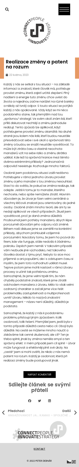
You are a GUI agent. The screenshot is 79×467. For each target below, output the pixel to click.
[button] (30, 401)
